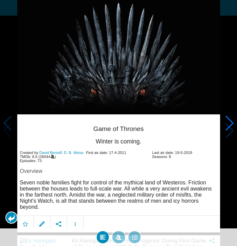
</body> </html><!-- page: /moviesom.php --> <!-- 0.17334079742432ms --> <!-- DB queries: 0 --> (118, 123)
